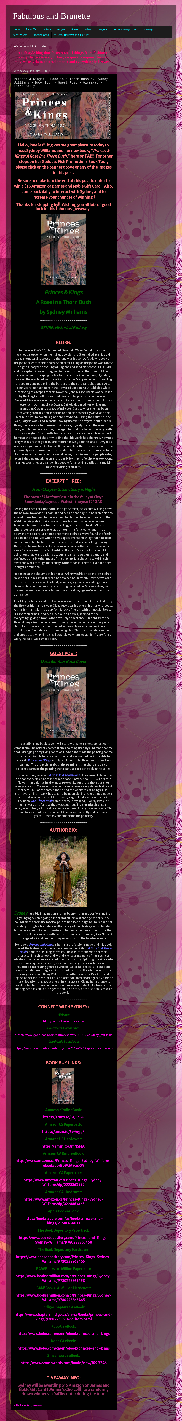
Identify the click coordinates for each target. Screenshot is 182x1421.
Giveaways (148, 29)
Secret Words (20, 34)
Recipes (61, 29)
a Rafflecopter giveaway (28, 1405)
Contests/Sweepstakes (124, 29)
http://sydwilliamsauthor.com (63, 1021)
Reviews (46, 29)
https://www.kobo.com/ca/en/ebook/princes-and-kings (63, 1348)
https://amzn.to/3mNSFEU (63, 1146)
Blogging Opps (41, 34)
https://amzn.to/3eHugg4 (63, 1132)
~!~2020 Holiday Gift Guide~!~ (71, 34)
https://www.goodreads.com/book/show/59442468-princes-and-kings (63, 1048)
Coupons (102, 29)
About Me (30, 29)
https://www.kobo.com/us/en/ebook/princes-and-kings (63, 1334)
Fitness (74, 29)
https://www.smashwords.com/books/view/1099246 (63, 1363)
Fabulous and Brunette (51, 16)
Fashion (88, 29)
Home (17, 29)
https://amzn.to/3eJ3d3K (63, 1117)
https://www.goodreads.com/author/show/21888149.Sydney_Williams (63, 1035)
